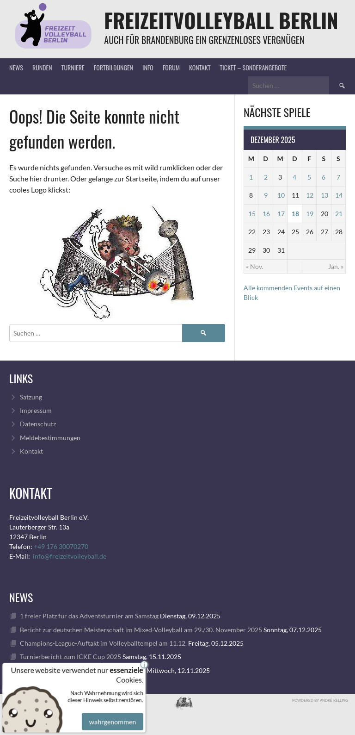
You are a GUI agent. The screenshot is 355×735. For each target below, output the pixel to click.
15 (252, 214)
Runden (42, 67)
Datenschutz (38, 424)
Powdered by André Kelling (320, 700)
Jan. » (335, 266)
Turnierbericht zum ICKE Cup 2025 (70, 656)
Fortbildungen (113, 67)
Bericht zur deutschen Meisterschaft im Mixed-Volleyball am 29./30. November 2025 (141, 630)
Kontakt (199, 67)
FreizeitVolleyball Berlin (221, 20)
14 (339, 195)
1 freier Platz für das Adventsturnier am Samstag (89, 616)
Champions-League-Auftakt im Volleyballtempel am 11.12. (103, 643)
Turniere (73, 67)
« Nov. (254, 266)
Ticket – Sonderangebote (253, 67)
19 (309, 214)
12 (309, 195)
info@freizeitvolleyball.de (69, 556)
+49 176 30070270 (61, 546)
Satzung (31, 397)
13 (324, 195)
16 (266, 214)
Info (147, 67)
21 (339, 214)
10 (281, 195)
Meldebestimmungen (50, 438)
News (16, 67)
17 (281, 214)
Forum (171, 67)
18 (295, 214)
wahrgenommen (111, 716)
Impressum (36, 410)
